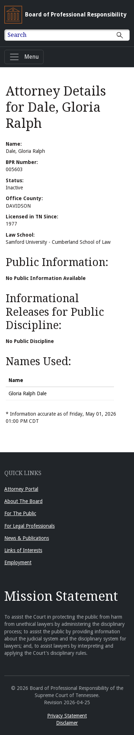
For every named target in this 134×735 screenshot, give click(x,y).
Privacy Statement (67, 716)
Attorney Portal (21, 489)
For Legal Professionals (29, 526)
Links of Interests (23, 550)
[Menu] (24, 57)
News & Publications (26, 538)
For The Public (20, 513)
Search (17, 35)
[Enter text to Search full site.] (71, 35)
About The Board (23, 501)
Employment (17, 562)
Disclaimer (67, 723)
